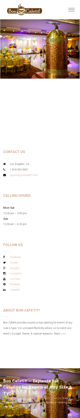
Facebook (15, 257)
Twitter (14, 262)
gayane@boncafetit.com (24, 175)
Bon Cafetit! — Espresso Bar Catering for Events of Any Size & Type (37, 387)
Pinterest (15, 284)
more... (64, 333)
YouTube (15, 279)
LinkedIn (15, 289)
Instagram (16, 273)
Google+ (14, 268)
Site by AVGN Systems (43, 402)
